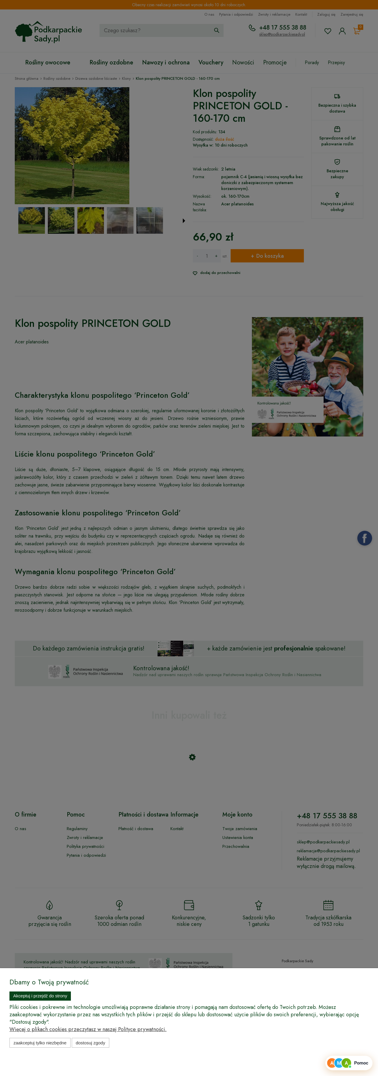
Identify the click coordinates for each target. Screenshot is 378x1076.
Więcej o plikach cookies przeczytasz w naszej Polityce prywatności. (88, 1029)
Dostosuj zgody (90, 1042)
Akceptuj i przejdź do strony (40, 995)
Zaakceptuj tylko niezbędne (40, 1042)
